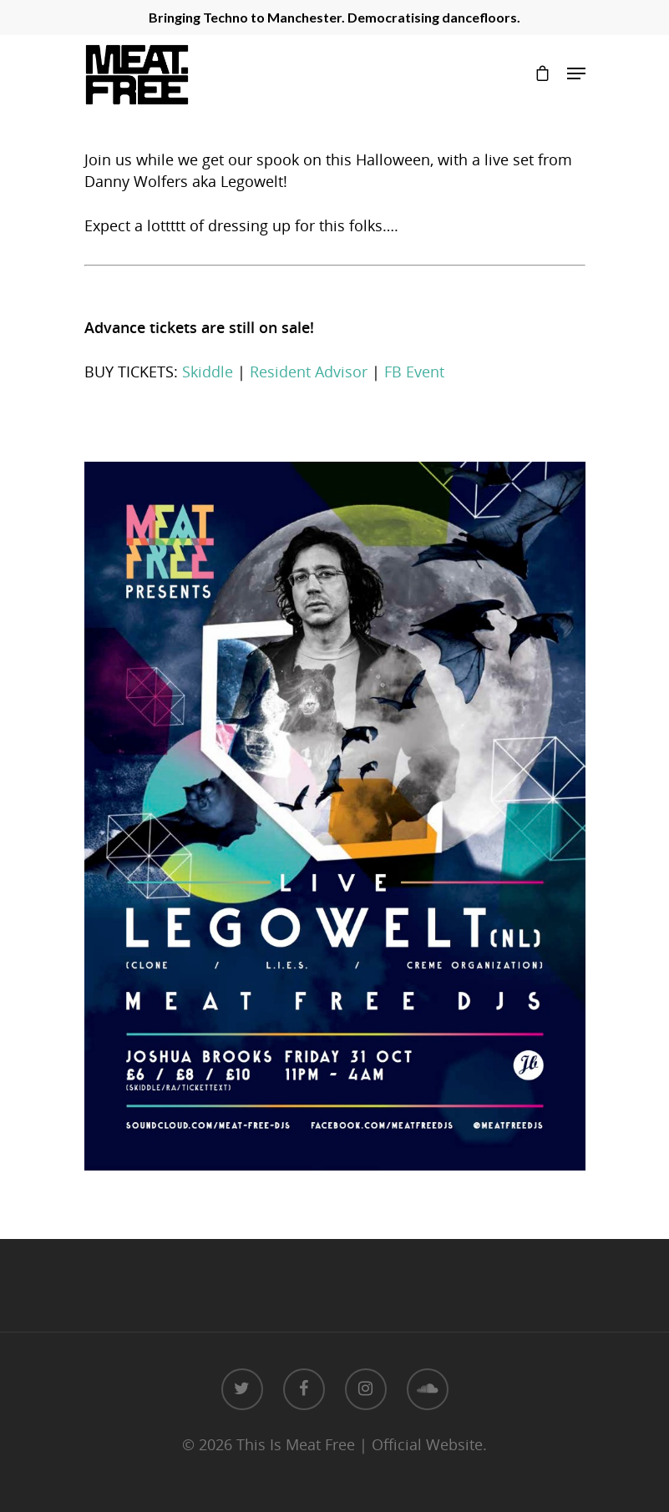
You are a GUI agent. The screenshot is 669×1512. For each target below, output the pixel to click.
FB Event (414, 372)
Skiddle (207, 372)
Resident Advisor (308, 372)
